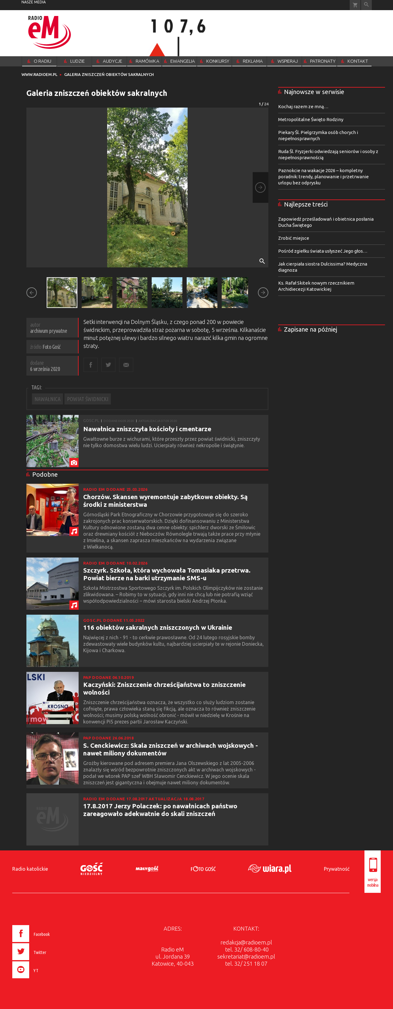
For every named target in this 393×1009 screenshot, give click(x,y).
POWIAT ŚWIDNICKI (87, 399)
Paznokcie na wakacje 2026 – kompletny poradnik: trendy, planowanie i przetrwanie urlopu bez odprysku (323, 176)
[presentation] (44, 979)
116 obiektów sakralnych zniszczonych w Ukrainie (157, 627)
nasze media (33, 2)
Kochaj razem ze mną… (303, 106)
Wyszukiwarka (366, 5)
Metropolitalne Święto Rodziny (310, 119)
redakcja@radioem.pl (246, 942)
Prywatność (336, 869)
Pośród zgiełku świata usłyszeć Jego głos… (323, 251)
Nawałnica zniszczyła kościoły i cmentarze (147, 428)
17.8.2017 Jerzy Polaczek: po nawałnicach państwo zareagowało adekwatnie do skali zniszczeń (160, 809)
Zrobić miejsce (293, 238)
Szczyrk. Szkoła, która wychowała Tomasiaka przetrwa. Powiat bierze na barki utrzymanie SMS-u (167, 573)
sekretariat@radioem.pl (246, 956)
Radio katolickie (30, 869)
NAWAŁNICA (47, 399)
